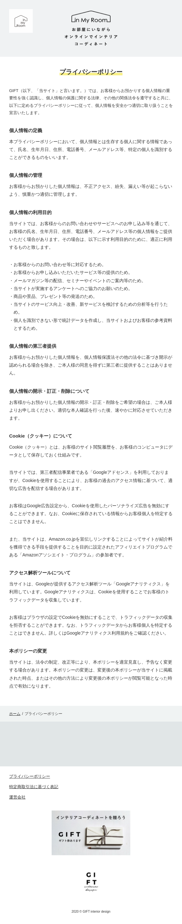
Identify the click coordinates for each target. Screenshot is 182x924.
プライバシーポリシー (29, 776)
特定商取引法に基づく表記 (33, 786)
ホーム (14, 714)
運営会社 (17, 797)
